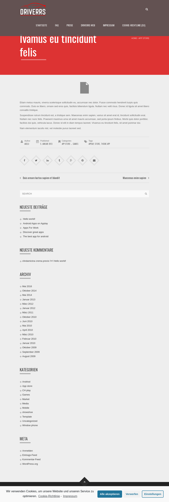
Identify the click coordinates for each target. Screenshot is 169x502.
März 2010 (27, 334)
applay (91, 143)
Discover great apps (33, 232)
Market (25, 399)
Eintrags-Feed (29, 455)
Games (75, 143)
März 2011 (27, 312)
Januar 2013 (28, 299)
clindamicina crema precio (35, 261)
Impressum (108, 25)
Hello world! (29, 219)
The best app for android (36, 236)
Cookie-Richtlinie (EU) (133, 25)
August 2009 (28, 356)
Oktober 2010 (29, 316)
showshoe (27, 412)
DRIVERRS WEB (88, 25)
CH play (26, 390)
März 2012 (27, 303)
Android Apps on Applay (35, 223)
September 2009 (31, 351)
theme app (105, 143)
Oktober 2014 (29, 290)
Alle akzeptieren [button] (110, 494)
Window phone (30, 425)
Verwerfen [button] (132, 494)
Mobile (25, 407)
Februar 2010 (29, 338)
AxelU (26, 143)
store (97, 143)
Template (27, 416)
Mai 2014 (27, 295)
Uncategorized (29, 421)
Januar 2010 (28, 343)
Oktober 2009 (29, 347)
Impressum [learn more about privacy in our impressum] (70, 496)
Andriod (26, 381)
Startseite (41, 25)
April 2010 (27, 330)
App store (144, 38)
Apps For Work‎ (30, 227)
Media (25, 403)
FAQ (57, 25)
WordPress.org (30, 463)
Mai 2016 (27, 286)
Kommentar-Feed (31, 459)
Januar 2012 (28, 308)
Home (134, 38)
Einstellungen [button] (152, 494)
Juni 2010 (27, 321)
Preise (70, 25)
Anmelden (27, 450)
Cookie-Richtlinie (49, 496)
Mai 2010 (27, 325)
